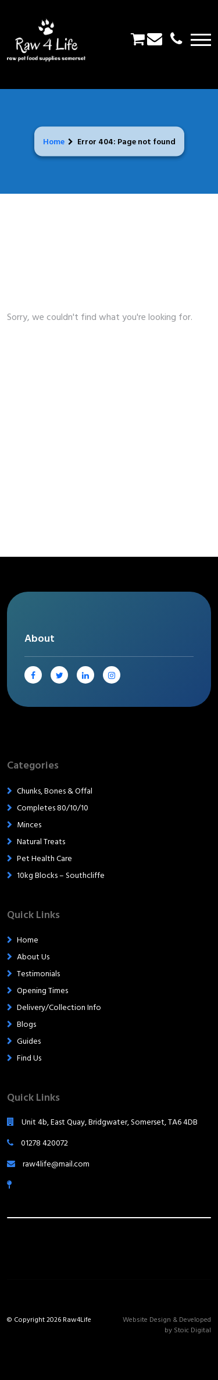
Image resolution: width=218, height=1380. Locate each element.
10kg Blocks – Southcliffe (61, 875)
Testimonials (38, 973)
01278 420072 (37, 1143)
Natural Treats (41, 841)
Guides (29, 1041)
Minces (29, 824)
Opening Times (42, 990)
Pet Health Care (44, 858)
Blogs (26, 1024)
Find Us (29, 1058)
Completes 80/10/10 (52, 808)
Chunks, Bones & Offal (54, 791)
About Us (33, 956)
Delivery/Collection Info (59, 1007)
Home (54, 141)
